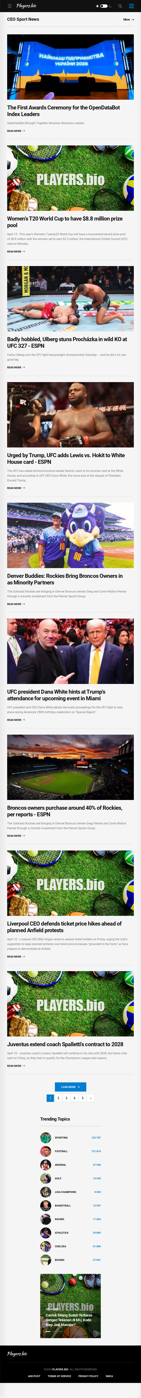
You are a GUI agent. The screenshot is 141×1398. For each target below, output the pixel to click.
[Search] (120, 6)
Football (61, 1166)
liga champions (65, 1207)
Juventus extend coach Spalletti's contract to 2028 (65, 1059)
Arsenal (60, 1179)
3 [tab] (60, 1346)
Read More (16, 132)
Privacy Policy (88, 1391)
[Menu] (9, 6)
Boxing (59, 1275)
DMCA (109, 1391)
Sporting (61, 1152)
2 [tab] (54, 1346)
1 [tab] (48, 1346)
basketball (63, 1220)
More (128, 19)
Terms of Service (59, 1391)
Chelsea (60, 1261)
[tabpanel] (70, 1321)
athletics (61, 1247)
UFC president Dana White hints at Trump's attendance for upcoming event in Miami (56, 705)
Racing (59, 1234)
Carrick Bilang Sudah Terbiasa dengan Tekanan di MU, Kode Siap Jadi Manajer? (69, 1335)
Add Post (34, 1391)
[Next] (90, 1113)
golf (58, 1193)
